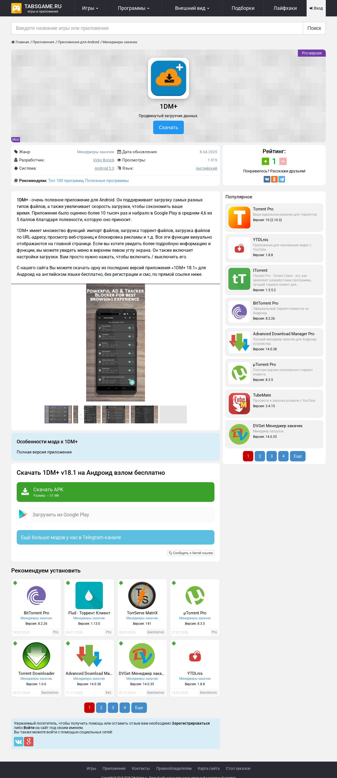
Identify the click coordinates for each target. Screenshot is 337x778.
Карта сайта (209, 768)
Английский (206, 168)
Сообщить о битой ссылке (191, 553)
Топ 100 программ (65, 180)
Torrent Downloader (36, 673)
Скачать (168, 127)
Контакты (141, 768)
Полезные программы (107, 180)
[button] (215, 288)
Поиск (314, 28)
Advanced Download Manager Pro (90, 673)
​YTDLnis (195, 673)
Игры (91, 768)
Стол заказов (238, 768)
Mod (15, 139)
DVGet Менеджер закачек (143, 673)
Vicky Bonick (103, 160)
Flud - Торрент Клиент (89, 613)
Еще (139, 707)
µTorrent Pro (195, 613)
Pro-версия (312, 53)
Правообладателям (173, 768)
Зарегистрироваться (191, 723)
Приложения (114, 768)
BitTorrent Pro (36, 613)
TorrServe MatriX (142, 613)
